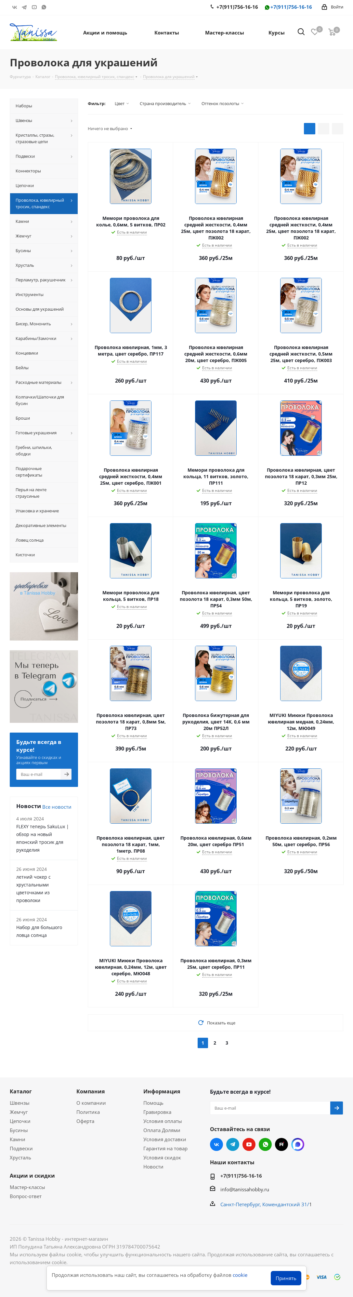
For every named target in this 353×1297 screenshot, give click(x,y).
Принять (286, 1278)
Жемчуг (19, 1112)
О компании (91, 1103)
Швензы (20, 1103)
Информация (161, 1091)
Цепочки (20, 1121)
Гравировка (157, 1112)
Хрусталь (20, 1157)
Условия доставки (164, 1139)
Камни (17, 1139)
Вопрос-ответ (26, 1196)
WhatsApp (44, 7)
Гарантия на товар (165, 1148)
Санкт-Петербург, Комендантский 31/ (264, 1204)
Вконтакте (15, 7)
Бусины (19, 1130)
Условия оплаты (162, 1121)
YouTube (34, 7)
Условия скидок (162, 1157)
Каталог (21, 1091)
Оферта (85, 1121)
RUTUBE (54, 7)
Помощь (153, 1103)
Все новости (57, 807)
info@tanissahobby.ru (244, 1189)
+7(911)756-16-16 (288, 7)
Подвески (21, 1148)
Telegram (24, 7)
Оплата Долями (161, 1130)
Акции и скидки (32, 1175)
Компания (90, 1091)
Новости (153, 1166)
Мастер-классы (27, 1187)
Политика (88, 1112)
